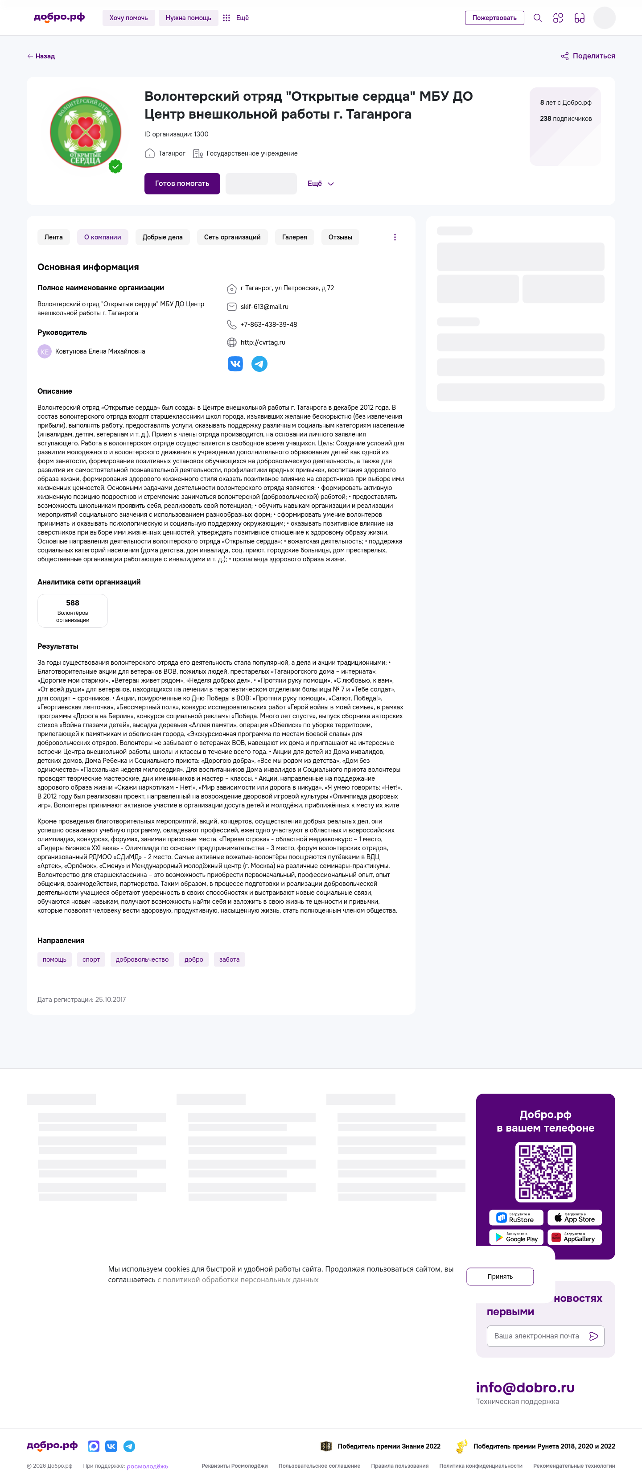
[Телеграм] (129, 1446)
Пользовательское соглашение (320, 1466)
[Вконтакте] (111, 1446)
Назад (41, 56)
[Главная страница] (59, 17)
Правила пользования (399, 1466)
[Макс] (93, 1446)
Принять (493, 1275)
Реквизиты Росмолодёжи (235, 1466)
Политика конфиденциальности (481, 1466)
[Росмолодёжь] (148, 1466)
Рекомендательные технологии (574, 1466)
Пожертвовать (495, 18)
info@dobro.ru (525, 1388)
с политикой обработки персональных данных (278, 1280)
